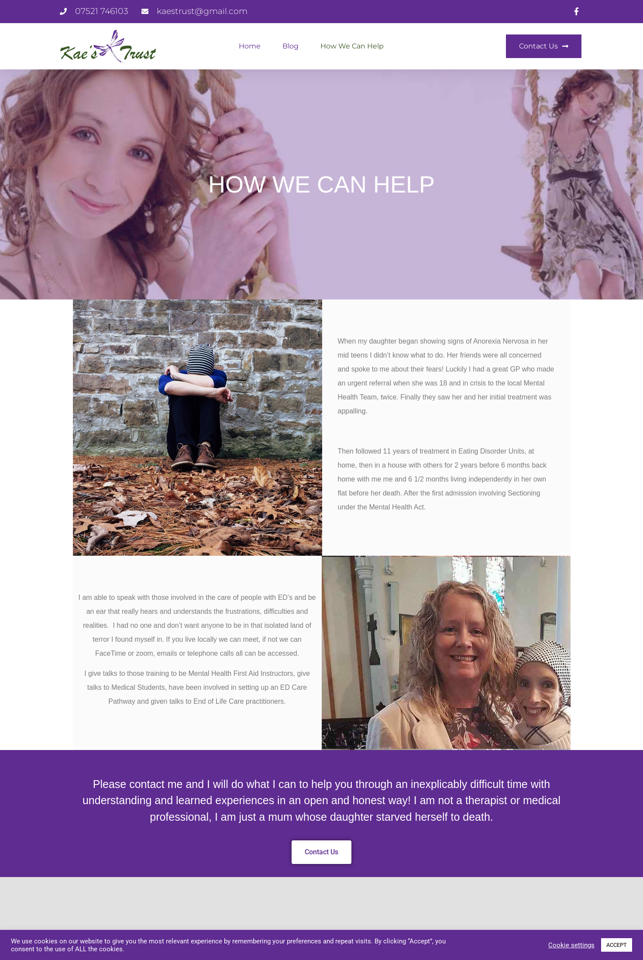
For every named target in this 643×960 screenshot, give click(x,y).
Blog (290, 46)
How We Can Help (352, 46)
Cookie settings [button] (571, 945)
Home (250, 46)
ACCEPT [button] (616, 945)
